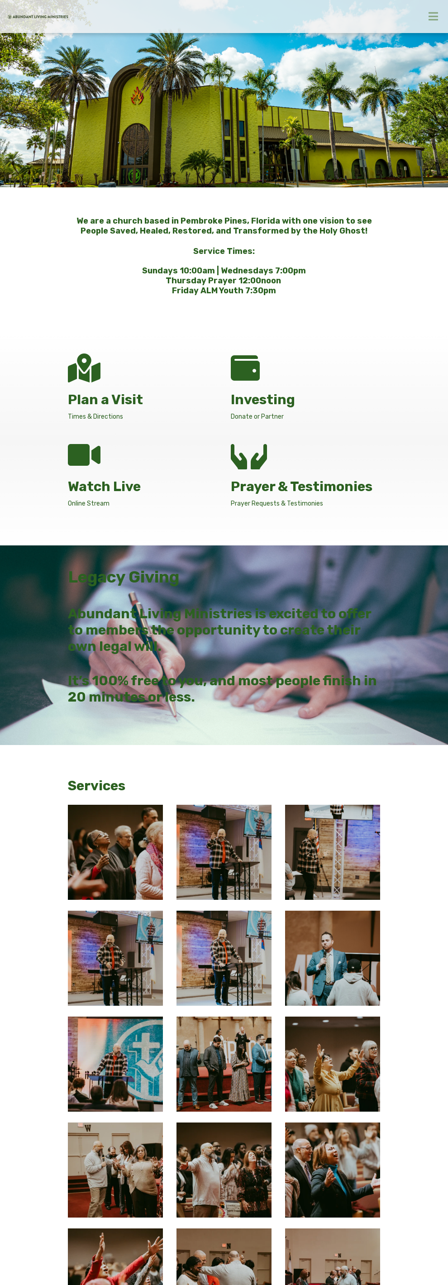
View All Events (354, 1040)
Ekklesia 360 (291, 1261)
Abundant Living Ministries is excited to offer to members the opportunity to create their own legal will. (219, 630)
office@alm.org (89, 1171)
